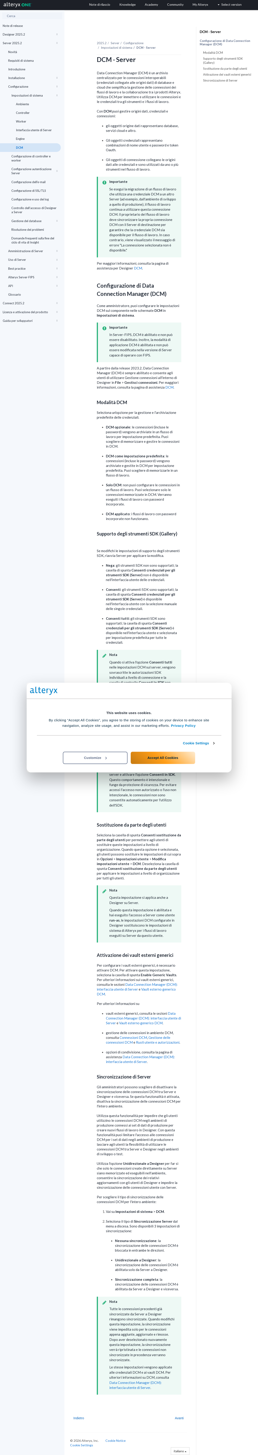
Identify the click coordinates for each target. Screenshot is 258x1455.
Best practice (32, 268)
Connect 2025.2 (30, 303)
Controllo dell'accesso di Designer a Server (33, 210)
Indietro (78, 1418)
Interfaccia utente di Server (34, 130)
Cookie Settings (196, 743)
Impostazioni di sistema (34, 95)
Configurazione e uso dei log (30, 199)
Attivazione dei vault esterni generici (227, 74)
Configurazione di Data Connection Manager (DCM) (225, 42)
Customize (95, 758)
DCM (19, 147)
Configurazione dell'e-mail (28, 182)
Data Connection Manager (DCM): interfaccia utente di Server (143, 1018)
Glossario (14, 294)
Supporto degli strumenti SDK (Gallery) (223, 60)
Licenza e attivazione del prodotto (30, 312)
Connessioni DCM (133, 1037)
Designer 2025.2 (30, 34)
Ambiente (22, 104)
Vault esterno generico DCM (141, 1023)
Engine (20, 139)
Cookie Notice (115, 1440)
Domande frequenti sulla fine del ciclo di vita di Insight (32, 240)
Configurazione (32, 86)
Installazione (32, 78)
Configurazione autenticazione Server (34, 171)
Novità (12, 52)
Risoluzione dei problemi (27, 229)
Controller (23, 113)
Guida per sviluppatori (30, 321)
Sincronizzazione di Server (220, 80)
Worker (21, 121)
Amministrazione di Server (32, 251)
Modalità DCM (213, 52)
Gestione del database (34, 221)
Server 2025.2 (30, 43)
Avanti (179, 1418)
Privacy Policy (183, 726)
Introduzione (16, 69)
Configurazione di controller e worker (31, 158)
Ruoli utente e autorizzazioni (157, 1042)
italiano (180, 1451)
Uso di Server (32, 259)
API (32, 286)
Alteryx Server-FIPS (32, 277)
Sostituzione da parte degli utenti (225, 68)
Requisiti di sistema (21, 60)
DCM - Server (210, 32)
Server (115, 43)
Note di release (13, 26)
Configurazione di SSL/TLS (28, 190)
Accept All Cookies (162, 758)
